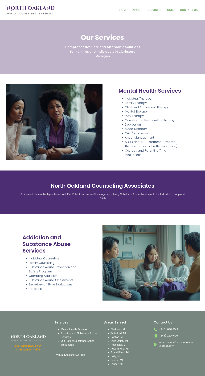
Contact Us (189, 10)
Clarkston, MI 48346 (28, 349)
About (137, 10)
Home (123, 10)
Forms (170, 10)
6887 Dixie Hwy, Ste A (28, 345)
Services (154, 10)
